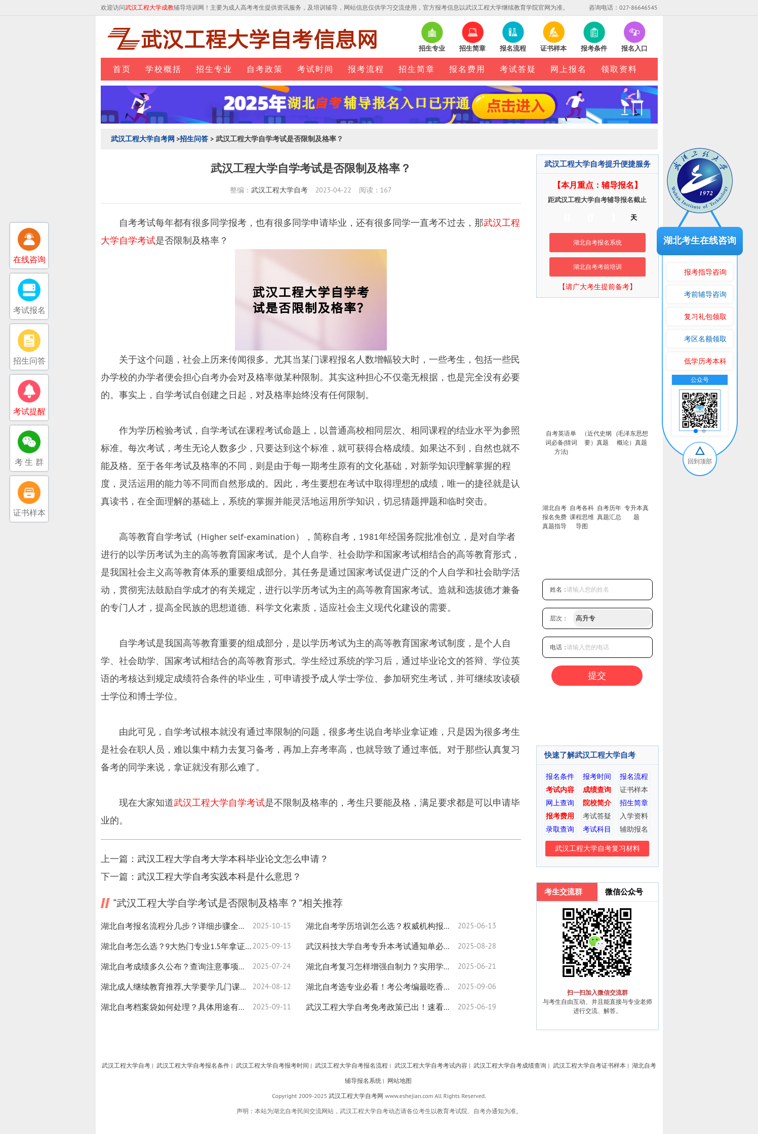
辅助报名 (634, 829)
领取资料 (619, 69)
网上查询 (560, 802)
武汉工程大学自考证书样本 (589, 1065)
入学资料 (634, 815)
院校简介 (597, 802)
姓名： (559, 589)
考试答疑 (518, 69)
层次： (559, 618)
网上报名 (568, 69)
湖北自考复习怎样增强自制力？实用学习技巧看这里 (382, 966)
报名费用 (467, 69)
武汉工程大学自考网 (143, 138)
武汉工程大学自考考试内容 (430, 1065)
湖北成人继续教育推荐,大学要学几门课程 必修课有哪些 (177, 987)
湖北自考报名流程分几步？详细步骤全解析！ (177, 926)
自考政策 (265, 69)
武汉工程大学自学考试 (219, 802)
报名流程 (634, 776)
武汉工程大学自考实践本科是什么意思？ (219, 876)
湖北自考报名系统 (597, 242)
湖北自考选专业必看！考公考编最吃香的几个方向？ (382, 987)
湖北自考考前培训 (597, 266)
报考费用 (560, 815)
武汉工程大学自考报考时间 (272, 1065)
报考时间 (597, 776)
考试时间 (315, 69)
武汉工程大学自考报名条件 (192, 1065)
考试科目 (597, 829)
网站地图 (399, 1080)
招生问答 (194, 138)
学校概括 (163, 69)
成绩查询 (597, 789)
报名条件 (560, 776)
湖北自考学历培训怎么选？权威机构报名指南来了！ (382, 926)
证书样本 (634, 789)
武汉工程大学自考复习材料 (597, 848)
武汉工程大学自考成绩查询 (509, 1065)
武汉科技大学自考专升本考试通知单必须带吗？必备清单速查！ (382, 946)
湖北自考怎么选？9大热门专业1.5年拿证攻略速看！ (177, 946)
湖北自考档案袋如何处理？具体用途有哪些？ (177, 1007)
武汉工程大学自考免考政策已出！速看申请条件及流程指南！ (382, 1007)
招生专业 (214, 69)
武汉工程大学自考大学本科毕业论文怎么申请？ (233, 859)
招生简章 (416, 69)
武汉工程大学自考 (279, 189)
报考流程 (366, 69)
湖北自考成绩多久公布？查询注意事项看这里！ (177, 966)
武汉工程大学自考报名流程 (351, 1065)
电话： (559, 647)
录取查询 (560, 829)
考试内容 (560, 789)
